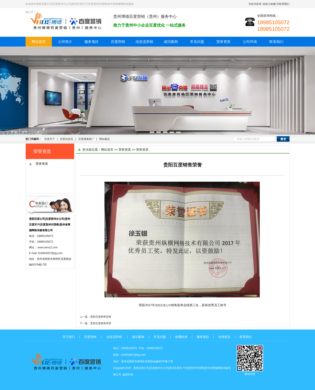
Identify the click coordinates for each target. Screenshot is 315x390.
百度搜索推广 (86, 139)
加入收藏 (269, 3)
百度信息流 (66, 139)
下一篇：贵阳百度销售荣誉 (95, 323)
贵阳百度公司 (163, 305)
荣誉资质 (223, 42)
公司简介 (65, 42)
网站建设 (104, 139)
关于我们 (68, 337)
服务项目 (91, 42)
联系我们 (282, 3)
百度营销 (118, 42)
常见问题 (197, 42)
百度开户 (49, 139)
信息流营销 (144, 42)
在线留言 (224, 337)
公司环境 (250, 42)
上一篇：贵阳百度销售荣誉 (95, 316)
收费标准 (181, 337)
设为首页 (255, 3)
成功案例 (171, 42)
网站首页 (39, 42)
